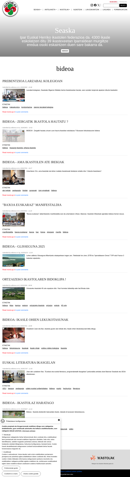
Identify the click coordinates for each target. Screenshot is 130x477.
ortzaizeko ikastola (37, 305)
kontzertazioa (26, 107)
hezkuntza (67, 389)
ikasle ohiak (35, 348)
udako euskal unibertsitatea (37, 389)
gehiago (65, 51)
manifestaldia (7, 232)
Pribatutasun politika (63, 471)
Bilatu (123, 5)
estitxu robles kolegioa (50, 348)
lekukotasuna (15, 348)
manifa (58, 232)
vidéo (71, 429)
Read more (6, 112)
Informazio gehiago (28, 432)
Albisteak (77, 10)
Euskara (113, 2)
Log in (12, 112)
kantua (17, 305)
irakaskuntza (15, 107)
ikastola (64, 348)
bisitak (25, 190)
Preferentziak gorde (11, 469)
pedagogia (16, 190)
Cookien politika (76, 471)
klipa (11, 305)
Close (59, 421)
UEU (4, 389)
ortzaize (49, 305)
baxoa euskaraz (21, 232)
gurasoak (33, 190)
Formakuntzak (120, 10)
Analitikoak (7, 453)
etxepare (50, 232)
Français (123, 2)
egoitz (58, 389)
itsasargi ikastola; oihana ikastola (23, 148)
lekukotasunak (61, 429)
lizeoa (43, 232)
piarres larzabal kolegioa (43, 107)
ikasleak (25, 348)
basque (11, 389)
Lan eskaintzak (92, 10)
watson (25, 305)
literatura (76, 389)
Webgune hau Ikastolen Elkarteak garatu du (102, 463)
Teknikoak (7, 435)
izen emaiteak (44, 190)
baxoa (31, 232)
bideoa (5, 107)
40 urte (64, 305)
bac (37, 232)
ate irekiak (6, 190)
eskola (56, 305)
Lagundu (107, 10)
